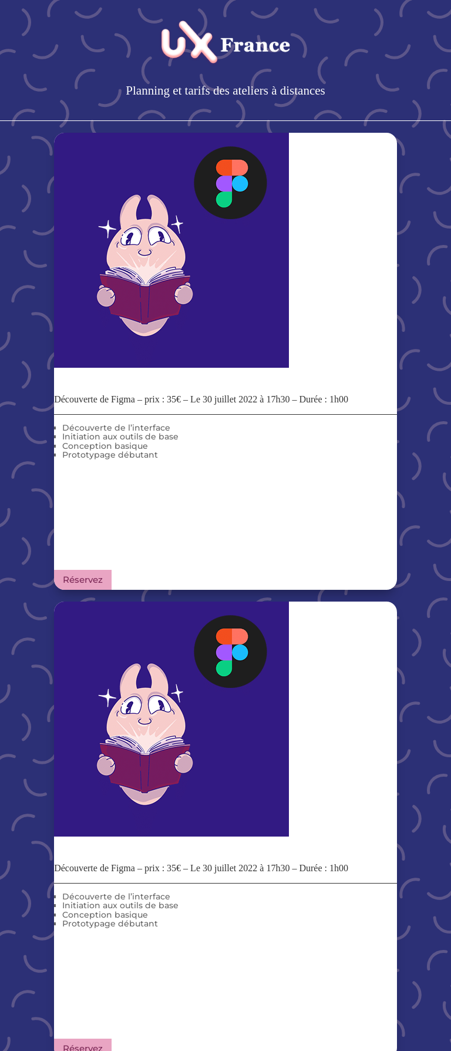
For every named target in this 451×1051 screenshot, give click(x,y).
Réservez (83, 579)
